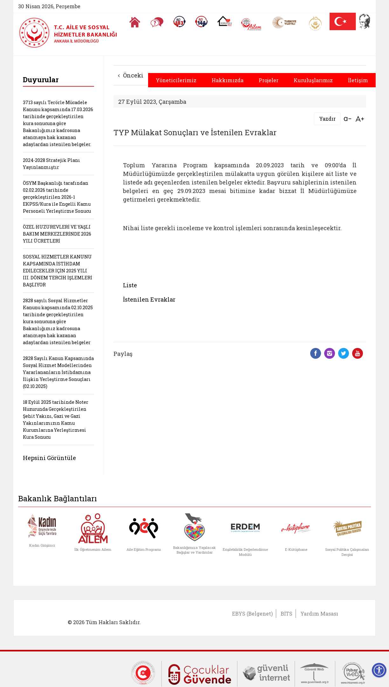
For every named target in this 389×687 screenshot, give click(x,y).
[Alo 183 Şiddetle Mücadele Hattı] (179, 21)
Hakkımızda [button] (227, 80)
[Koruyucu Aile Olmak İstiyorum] (224, 21)
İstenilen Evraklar (149, 299)
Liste (130, 285)
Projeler (268, 80)
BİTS (286, 613)
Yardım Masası (319, 613)
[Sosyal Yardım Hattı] (201, 21)
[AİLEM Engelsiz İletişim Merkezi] (251, 24)
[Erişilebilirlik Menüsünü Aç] (379, 670)
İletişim (358, 80)
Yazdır (327, 118)
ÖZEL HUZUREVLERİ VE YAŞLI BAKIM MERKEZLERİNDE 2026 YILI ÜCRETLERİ (57, 234)
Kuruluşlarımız (313, 80)
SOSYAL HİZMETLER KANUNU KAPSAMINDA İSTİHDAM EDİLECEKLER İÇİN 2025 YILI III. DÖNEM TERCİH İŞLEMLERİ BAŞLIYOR (57, 271)
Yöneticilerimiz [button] (176, 80)
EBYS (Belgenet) (252, 613)
